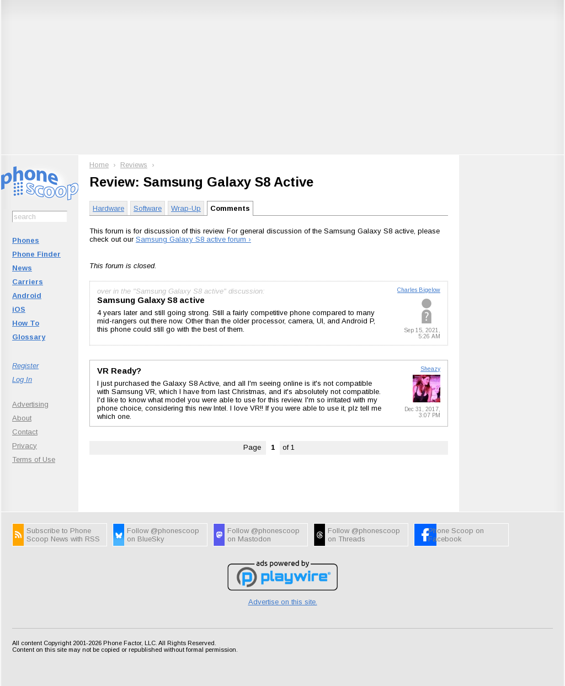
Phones (25, 240)
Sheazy (430, 369)
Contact (25, 432)
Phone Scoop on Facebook (456, 535)
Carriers (27, 282)
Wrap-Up (186, 208)
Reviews (133, 165)
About (21, 418)
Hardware (108, 208)
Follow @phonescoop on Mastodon (263, 535)
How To (25, 323)
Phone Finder (36, 254)
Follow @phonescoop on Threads (364, 535)
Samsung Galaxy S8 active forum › (193, 239)
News (22, 268)
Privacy (24, 446)
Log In (22, 379)
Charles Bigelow (418, 290)
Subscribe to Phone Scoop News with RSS (63, 535)
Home (99, 165)
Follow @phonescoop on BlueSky (163, 535)
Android (26, 295)
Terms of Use (33, 459)
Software (148, 208)
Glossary (28, 337)
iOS (18, 309)
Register (25, 365)
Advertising (30, 404)
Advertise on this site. (282, 602)
